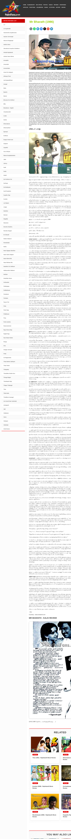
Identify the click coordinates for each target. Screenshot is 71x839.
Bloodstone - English (9, 108)
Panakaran (6, 294)
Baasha (5, 92)
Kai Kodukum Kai (8, 179)
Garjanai (6, 143)
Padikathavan (7, 290)
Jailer (5, 159)
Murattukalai (6, 242)
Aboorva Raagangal (8, 40)
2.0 (4, 24)
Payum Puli (6, 302)
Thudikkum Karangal (9, 397)
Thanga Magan (7, 377)
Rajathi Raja (6, 333)
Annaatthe (6, 60)
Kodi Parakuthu (7, 191)
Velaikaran (6, 413)
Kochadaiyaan (7, 187)
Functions (32, 7)
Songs (46, 7)
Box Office (39, 4)
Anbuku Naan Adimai (9, 56)
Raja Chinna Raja (8, 329)
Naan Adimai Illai (8, 258)
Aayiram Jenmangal (8, 36)
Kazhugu (6, 183)
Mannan (5, 215)
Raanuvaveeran (7, 326)
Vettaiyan (6, 421)
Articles (25, 7)
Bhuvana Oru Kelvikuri (9, 100)
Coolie (5, 115)
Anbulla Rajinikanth (8, 52)
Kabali (5, 175)
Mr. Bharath (6, 234)
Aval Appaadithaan (8, 80)
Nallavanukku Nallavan (9, 270)
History (58, 7)
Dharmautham (7, 127)
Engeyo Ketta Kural (8, 139)
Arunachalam (7, 68)
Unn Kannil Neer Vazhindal (10, 401)
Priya (5, 318)
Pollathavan (6, 314)
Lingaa (5, 207)
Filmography (31, 4)
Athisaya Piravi (7, 76)
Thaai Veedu (7, 365)
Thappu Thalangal (8, 385)
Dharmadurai (7, 123)
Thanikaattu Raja (8, 381)
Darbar (5, 119)
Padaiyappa (6, 286)
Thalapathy (6, 369)
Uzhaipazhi (6, 405)
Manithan (6, 211)
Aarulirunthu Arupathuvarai (10, 32)
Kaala (5, 171)
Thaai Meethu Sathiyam (9, 361)
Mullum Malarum (8, 238)
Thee (5, 389)
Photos (45, 4)
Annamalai (6, 64)
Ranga (5, 341)
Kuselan (5, 199)
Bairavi (5, 96)
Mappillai (6, 219)
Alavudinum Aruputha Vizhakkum (12, 48)
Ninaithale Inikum (8, 278)
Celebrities (39, 7)
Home (24, 4)
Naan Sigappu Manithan (9, 250)
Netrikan (6, 274)
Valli (4, 409)
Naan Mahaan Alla (8, 262)
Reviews (56, 4)
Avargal (5, 84)
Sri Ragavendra (7, 357)
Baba (5, 88)
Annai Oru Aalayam (8, 72)
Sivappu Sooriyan (8, 349)
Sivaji (5, 353)
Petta (5, 306)
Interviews (63, 4)
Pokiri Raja (6, 310)
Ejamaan (6, 131)
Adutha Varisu (7, 44)
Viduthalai (6, 425)
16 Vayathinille (7, 28)
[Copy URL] (31, 28)
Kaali (5, 167)
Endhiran (6, 135)
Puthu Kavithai (7, 322)
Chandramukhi (7, 112)
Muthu (5, 246)
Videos (51, 4)
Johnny (5, 163)
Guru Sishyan (7, 151)
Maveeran (6, 222)
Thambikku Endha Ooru (9, 373)
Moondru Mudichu (8, 226)
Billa (5, 104)
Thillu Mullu (6, 393)
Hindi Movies (7, 429)
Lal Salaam (6, 203)
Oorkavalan (6, 282)
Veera (5, 417)
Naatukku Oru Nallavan (9, 266)
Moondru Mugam (8, 230)
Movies (64, 7)
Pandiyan (6, 298)
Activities (52, 7)
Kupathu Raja (7, 195)
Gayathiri (6, 147)
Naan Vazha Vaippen (9, 254)
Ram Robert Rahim (8, 337)
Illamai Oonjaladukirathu (9, 155)
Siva (5, 345)
